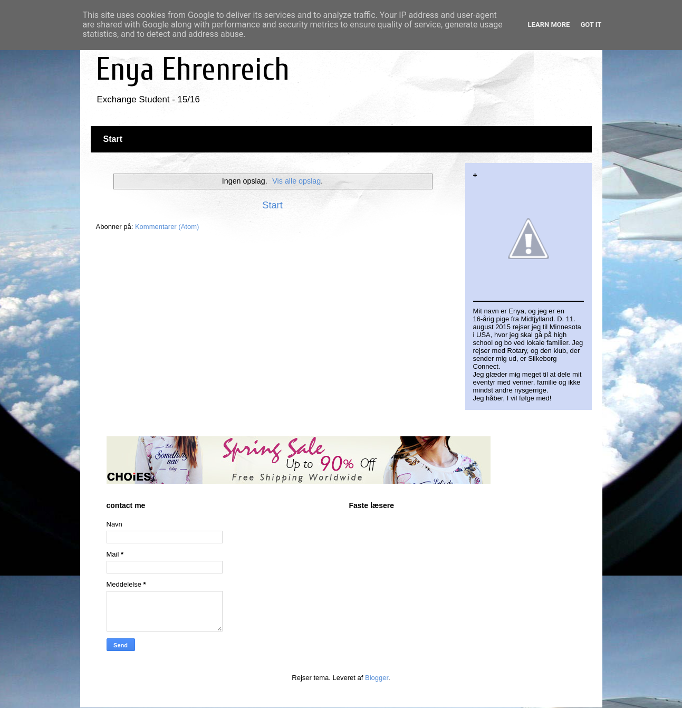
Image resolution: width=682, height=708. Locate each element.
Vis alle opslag (296, 181)
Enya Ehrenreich (193, 69)
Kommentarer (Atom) (167, 227)
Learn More (549, 24)
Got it (590, 24)
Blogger (376, 678)
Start (112, 139)
